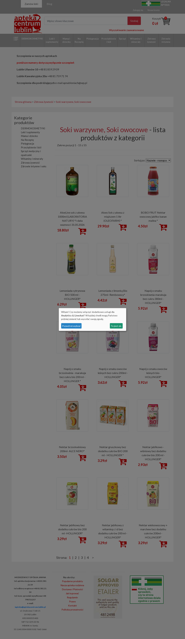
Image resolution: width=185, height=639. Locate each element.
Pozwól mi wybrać (71, 325)
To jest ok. (116, 325)
